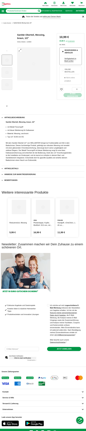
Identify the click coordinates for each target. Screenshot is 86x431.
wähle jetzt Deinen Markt (52, 16)
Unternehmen (7, 409)
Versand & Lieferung (10, 403)
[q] (21, 11)
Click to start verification (22, 358)
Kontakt (5, 392)
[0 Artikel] (77, 89)
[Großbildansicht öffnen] (33, 63)
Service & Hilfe (8, 398)
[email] (22, 349)
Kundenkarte (71, 41)
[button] (3, 11)
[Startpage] (6, 4)
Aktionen (80, 11)
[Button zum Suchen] (39, 11)
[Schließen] (83, 16)
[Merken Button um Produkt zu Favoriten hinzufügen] (61, 89)
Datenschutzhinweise (57, 342)
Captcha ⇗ (31, 360)
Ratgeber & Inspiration (51, 11)
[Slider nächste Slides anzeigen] (7, 105)
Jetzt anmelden (64, 349)
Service (68, 11)
